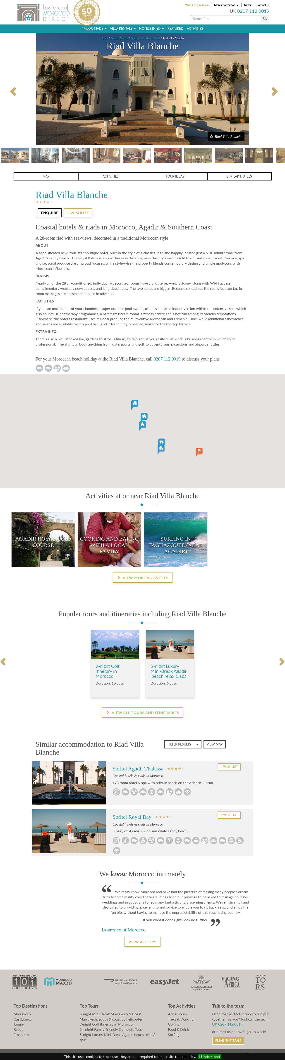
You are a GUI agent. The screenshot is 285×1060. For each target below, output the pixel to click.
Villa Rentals (123, 28)
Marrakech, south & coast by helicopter (111, 1019)
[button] (139, 419)
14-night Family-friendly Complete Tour (111, 1029)
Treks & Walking (180, 1019)
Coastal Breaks (119, 38)
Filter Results (183, 744)
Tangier (19, 1024)
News (247, 5)
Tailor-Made (94, 28)
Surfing (173, 1034)
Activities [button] (111, 176)
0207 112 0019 (253, 11)
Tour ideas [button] (175, 176)
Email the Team (228, 1041)
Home (104, 38)
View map (215, 744)
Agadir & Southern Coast (145, 38)
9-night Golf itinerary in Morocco (106, 1024)
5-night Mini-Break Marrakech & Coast (110, 1014)
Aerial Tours (177, 1014)
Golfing (174, 1024)
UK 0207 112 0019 (227, 1024)
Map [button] (46, 176)
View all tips (142, 942)
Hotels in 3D (151, 28)
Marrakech (22, 1014)
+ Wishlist (78, 212)
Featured (175, 28)
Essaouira (21, 1034)
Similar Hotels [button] (239, 176)
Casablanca (23, 1019)
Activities (195, 28)
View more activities (142, 577)
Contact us (262, 5)
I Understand (209, 1056)
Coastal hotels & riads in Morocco (138, 776)
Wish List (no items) (196, 5)
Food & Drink (178, 1029)
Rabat (18, 1029)
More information (226, 5)
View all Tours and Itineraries (142, 712)
